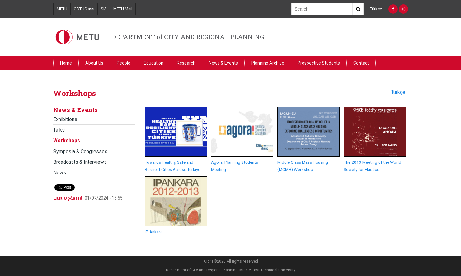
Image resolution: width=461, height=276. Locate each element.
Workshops (66, 140)
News (59, 173)
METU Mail (122, 9)
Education (153, 63)
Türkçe (376, 9)
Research (186, 63)
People (123, 63)
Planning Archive (267, 63)
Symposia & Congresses (80, 151)
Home (66, 63)
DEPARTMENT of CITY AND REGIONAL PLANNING (188, 37)
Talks (59, 130)
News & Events (223, 63)
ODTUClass (84, 9)
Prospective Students (319, 63)
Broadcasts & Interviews (80, 162)
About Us (94, 63)
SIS (104, 9)
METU (62, 9)
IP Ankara (153, 231)
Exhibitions (65, 119)
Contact (361, 63)
